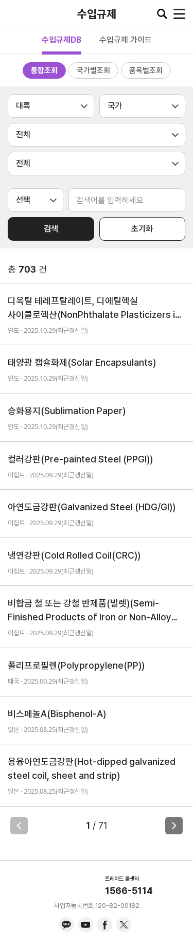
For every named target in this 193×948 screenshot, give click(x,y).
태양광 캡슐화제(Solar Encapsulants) (82, 362)
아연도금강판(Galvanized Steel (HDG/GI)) (92, 507)
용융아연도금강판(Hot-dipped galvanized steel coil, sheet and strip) (92, 768)
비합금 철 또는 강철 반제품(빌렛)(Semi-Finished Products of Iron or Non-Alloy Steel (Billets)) (89, 611)
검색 (51, 229)
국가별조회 (93, 70)
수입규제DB (61, 40)
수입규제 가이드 (125, 40)
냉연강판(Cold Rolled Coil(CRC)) (74, 555)
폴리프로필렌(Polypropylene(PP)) (76, 665)
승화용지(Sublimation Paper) (67, 410)
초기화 (142, 229)
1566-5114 (129, 890)
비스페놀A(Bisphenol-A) (57, 713)
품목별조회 (146, 70)
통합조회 (44, 70)
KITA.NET (15, 14)
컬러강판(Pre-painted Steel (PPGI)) (80, 459)
